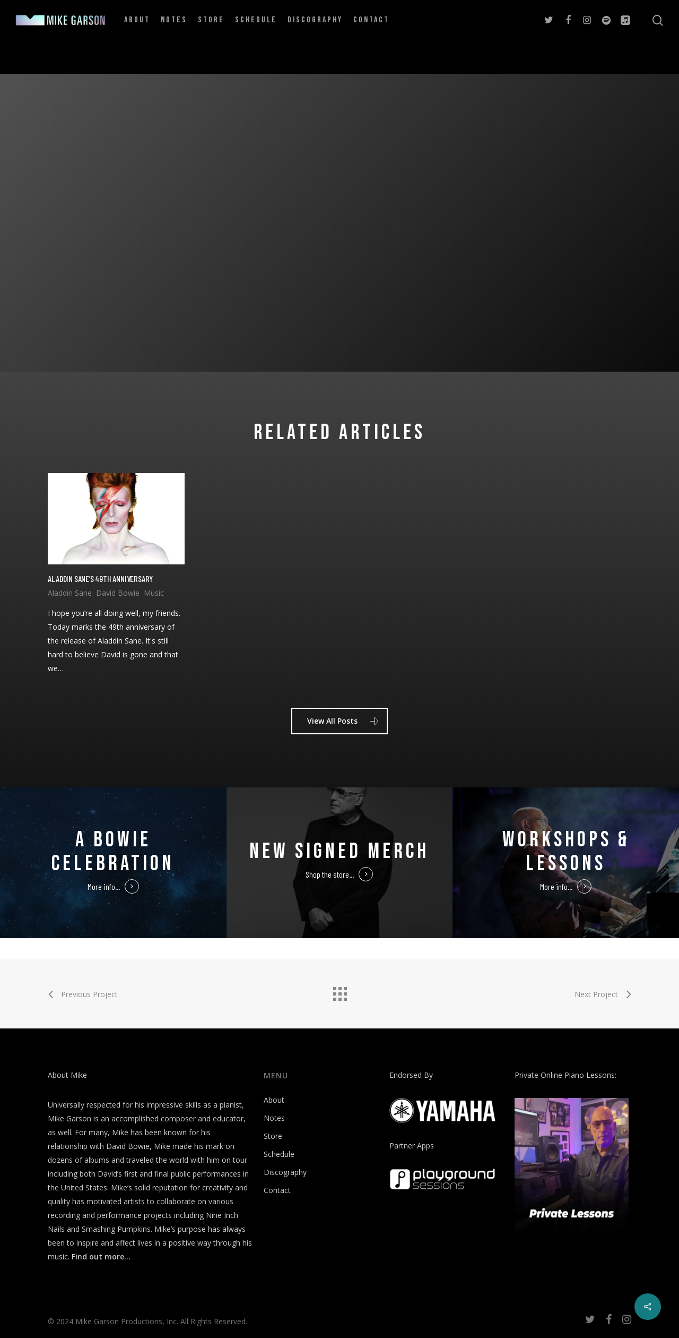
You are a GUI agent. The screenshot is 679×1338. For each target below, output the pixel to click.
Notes (274, 1118)
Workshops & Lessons (566, 852)
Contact (277, 1190)
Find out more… (101, 1256)
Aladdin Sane (70, 593)
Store (273, 1136)
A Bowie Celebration (113, 852)
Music (154, 593)
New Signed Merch (339, 851)
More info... (104, 886)
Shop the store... (330, 874)
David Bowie (118, 593)
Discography (285, 1172)
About (274, 1100)
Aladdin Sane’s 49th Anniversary (100, 578)
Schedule (279, 1154)
